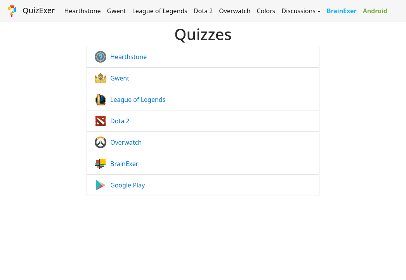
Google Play (127, 185)
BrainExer (342, 11)
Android (375, 11)
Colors (266, 11)
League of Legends (159, 11)
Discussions (298, 11)
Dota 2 (203, 11)
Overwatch (234, 11)
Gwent (116, 11)
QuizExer (30, 11)
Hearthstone (82, 11)
